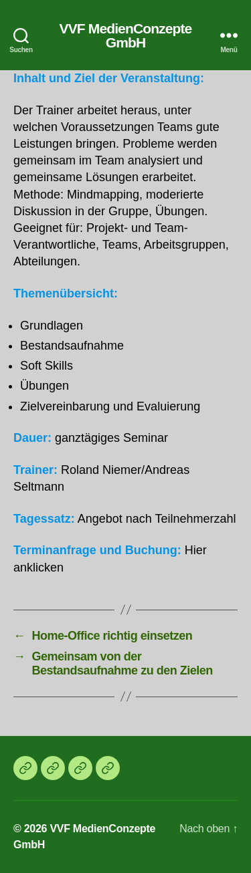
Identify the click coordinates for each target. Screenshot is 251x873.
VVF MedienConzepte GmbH (126, 35)
